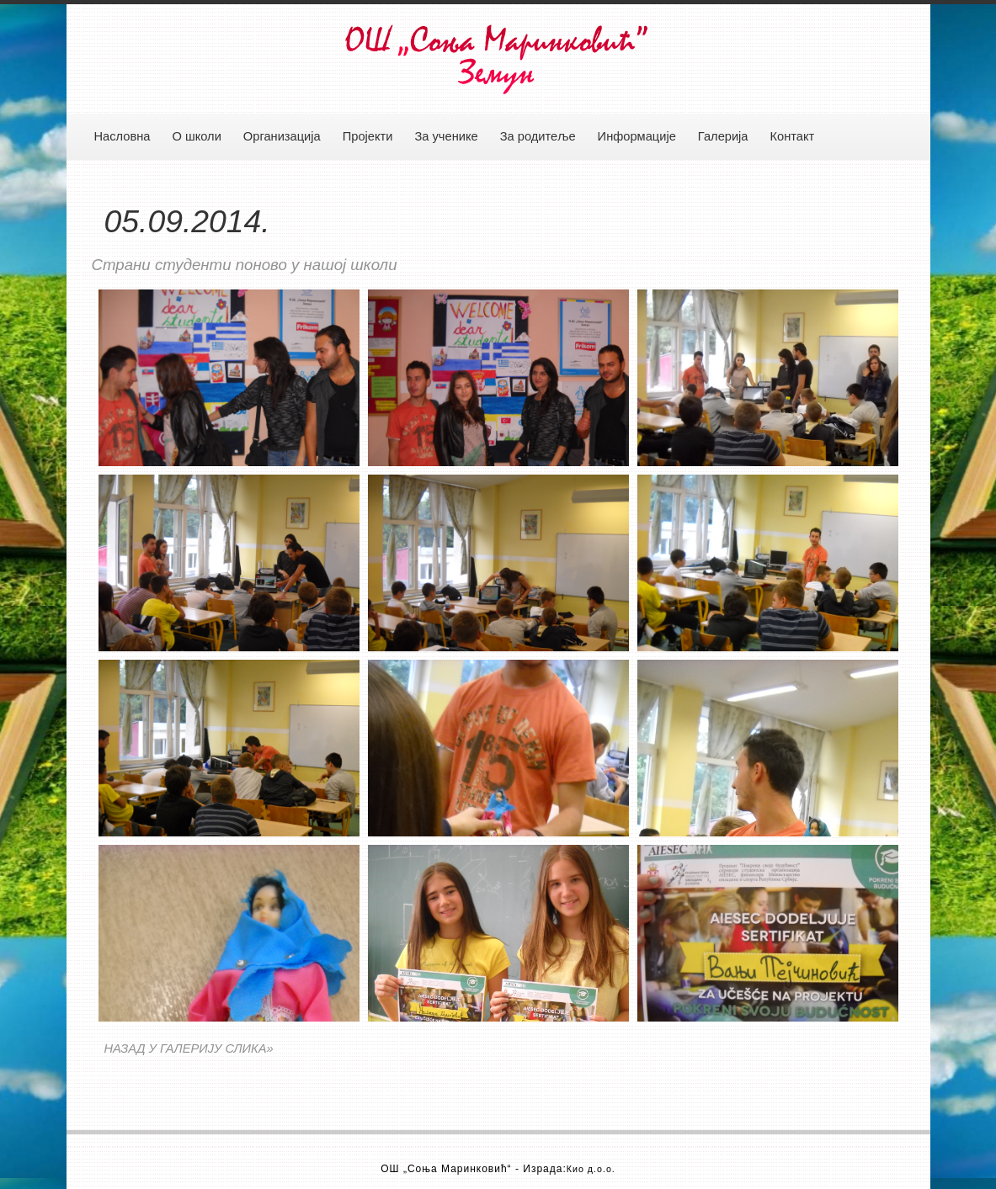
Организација (282, 136)
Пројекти (368, 136)
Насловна (122, 136)
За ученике (445, 136)
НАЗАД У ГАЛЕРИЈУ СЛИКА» (189, 1048)
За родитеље (538, 136)
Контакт (792, 136)
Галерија (723, 136)
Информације (637, 136)
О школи (196, 136)
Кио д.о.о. (591, 1169)
